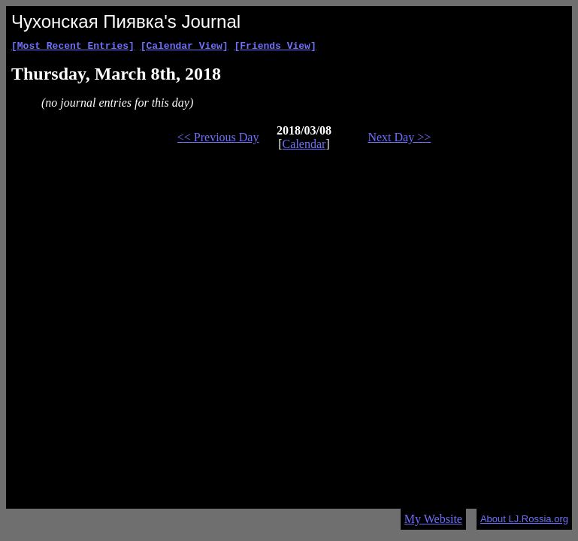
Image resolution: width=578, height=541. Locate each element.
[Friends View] (275, 47)
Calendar (304, 146)
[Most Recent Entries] (73, 47)
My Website (433, 518)
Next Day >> (399, 139)
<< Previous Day (218, 139)
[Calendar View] (184, 47)
